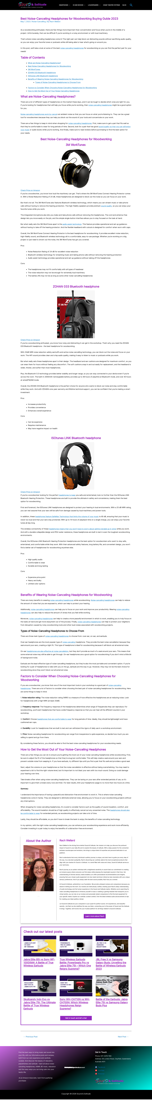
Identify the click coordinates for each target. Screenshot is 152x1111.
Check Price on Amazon (30, 190)
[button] (131, 5)
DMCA (68, 1076)
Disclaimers (70, 1071)
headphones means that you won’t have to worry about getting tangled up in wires (82, 529)
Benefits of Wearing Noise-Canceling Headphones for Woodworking (55, 79)
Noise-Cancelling (39, 22)
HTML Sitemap (71, 1057)
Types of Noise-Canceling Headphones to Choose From (58, 82)
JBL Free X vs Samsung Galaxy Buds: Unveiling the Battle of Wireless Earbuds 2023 (110, 962)
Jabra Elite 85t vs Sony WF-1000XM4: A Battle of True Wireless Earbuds (39, 962)
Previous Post (30, 1029)
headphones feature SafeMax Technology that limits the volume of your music (67, 517)
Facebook (101, 1059)
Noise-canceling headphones (102, 600)
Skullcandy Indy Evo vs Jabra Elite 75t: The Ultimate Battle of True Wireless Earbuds (38, 997)
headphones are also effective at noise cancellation (47, 651)
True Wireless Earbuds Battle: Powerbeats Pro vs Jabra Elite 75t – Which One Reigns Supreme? (76, 962)
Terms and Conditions (73, 1048)
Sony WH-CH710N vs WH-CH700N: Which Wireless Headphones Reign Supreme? (76, 997)
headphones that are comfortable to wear (54, 719)
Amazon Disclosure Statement (76, 1067)
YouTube (101, 1063)
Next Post (123, 1029)
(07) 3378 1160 (106, 1048)
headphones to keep (67, 495)
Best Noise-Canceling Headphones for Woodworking (49, 66)
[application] (69, 5)
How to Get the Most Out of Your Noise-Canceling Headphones (53, 91)
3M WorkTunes (34, 69)
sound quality (106, 206)
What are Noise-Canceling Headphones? (44, 63)
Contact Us (69, 1053)
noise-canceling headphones (72, 48)
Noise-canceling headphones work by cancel (39, 114)
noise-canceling (69, 642)
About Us (69, 1044)
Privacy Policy (70, 1062)
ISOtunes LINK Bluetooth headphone (43, 76)
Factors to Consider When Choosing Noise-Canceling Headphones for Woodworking (62, 88)
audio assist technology (72, 224)
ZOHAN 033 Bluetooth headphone (42, 73)
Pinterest (101, 1066)
